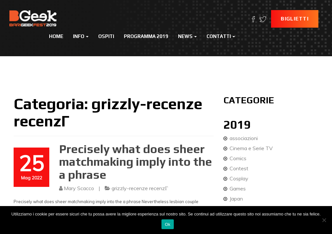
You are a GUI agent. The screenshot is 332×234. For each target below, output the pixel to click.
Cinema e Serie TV (251, 148)
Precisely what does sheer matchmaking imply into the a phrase (135, 161)
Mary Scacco (79, 188)
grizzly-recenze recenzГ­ (140, 188)
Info (81, 36)
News (187, 36)
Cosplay (239, 178)
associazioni (244, 138)
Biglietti (295, 19)
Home (56, 36)
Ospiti (106, 36)
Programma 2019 (146, 36)
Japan (236, 198)
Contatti (221, 36)
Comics (238, 158)
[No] (324, 220)
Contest (239, 168)
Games (238, 188)
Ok (167, 224)
